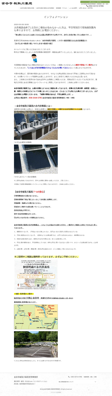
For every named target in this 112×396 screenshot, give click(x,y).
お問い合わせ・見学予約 (86, 8)
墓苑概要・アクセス (61, 8)
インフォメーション (56, 17)
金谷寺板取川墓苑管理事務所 (52, 389)
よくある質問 (73, 8)
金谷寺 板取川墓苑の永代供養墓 (45, 8)
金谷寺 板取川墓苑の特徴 (27, 8)
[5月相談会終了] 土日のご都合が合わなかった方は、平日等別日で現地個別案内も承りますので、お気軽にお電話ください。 (55, 28)
